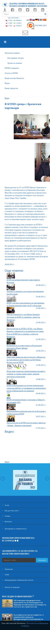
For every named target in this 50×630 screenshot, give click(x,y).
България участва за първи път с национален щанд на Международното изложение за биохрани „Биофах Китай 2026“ (29, 618)
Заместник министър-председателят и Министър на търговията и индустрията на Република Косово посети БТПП (26, 359)
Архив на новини (14, 63)
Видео (7, 83)
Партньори (7, 569)
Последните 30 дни (15, 58)
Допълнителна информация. (37, 623)
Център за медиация (11, 587)
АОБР (5, 575)
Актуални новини (12, 53)
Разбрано (25, 626)
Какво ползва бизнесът (14, 78)
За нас (5, 505)
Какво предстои (11, 88)
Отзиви (6, 516)
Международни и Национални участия (17, 580)
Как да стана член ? (10, 511)
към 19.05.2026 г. (13, 18)
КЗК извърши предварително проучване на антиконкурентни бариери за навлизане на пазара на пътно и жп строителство (30, 603)
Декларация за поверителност (14, 529)
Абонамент (42, 560)
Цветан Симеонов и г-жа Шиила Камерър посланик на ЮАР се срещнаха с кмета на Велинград (23, 317)
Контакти (7, 521)
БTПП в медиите (12, 68)
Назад (7, 98)
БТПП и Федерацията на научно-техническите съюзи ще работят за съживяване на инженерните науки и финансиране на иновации (26, 388)
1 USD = (14, 20)
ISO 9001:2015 (37, 26)
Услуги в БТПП (11, 73)
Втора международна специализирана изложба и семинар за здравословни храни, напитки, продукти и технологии (26, 374)
